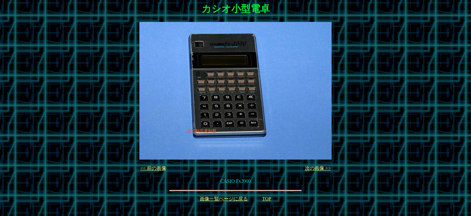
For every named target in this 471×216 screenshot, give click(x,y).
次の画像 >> (318, 168)
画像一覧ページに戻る (224, 198)
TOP (266, 198)
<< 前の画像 (153, 168)
